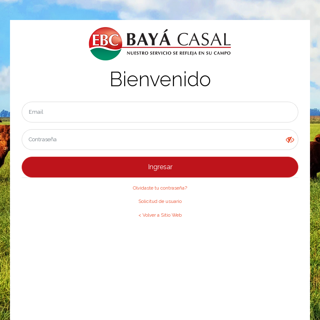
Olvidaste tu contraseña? (160, 188)
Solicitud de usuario (160, 201)
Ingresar (160, 167)
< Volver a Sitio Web (160, 215)
